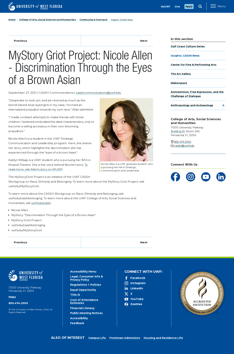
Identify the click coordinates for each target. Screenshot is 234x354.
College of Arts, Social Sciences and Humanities (47, 19)
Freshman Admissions (125, 338)
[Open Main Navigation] (218, 6)
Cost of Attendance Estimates (84, 301)
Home (12, 19)
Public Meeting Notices (86, 313)
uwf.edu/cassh (41, 203)
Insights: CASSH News (122, 19)
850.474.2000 (18, 303)
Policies (95, 284)
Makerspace (179, 82)
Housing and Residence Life (163, 338)
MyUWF (165, 6)
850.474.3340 (182, 142)
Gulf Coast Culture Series (188, 46)
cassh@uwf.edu (184, 145)
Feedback (77, 323)
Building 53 (178, 131)
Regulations (78, 284)
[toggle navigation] (223, 105)
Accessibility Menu (83, 271)
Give (177, 6)
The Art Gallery (181, 73)
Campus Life (97, 338)
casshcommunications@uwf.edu (98, 92)
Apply (189, 6)
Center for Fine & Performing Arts (193, 64)
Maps (12, 297)
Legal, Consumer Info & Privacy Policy (86, 278)
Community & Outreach (93, 19)
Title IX (75, 294)
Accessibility (79, 318)
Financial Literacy (82, 308)
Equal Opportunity (83, 289)
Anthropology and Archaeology (192, 105)
